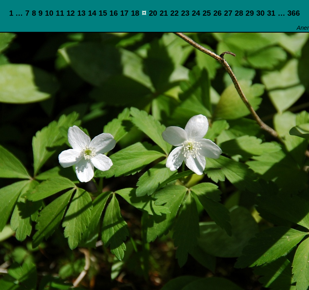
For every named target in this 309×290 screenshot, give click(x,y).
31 (271, 13)
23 (185, 13)
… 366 (289, 13)
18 (135, 13)
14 (92, 13)
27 (228, 13)
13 (81, 13)
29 (249, 13)
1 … (16, 13)
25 (206, 13)
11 (60, 13)
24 (196, 13)
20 (153, 13)
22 (174, 13)
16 (113, 13)
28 (239, 13)
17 (124, 13)
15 (103, 13)
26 (217, 13)
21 (164, 13)
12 (70, 13)
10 (49, 13)
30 (260, 13)
